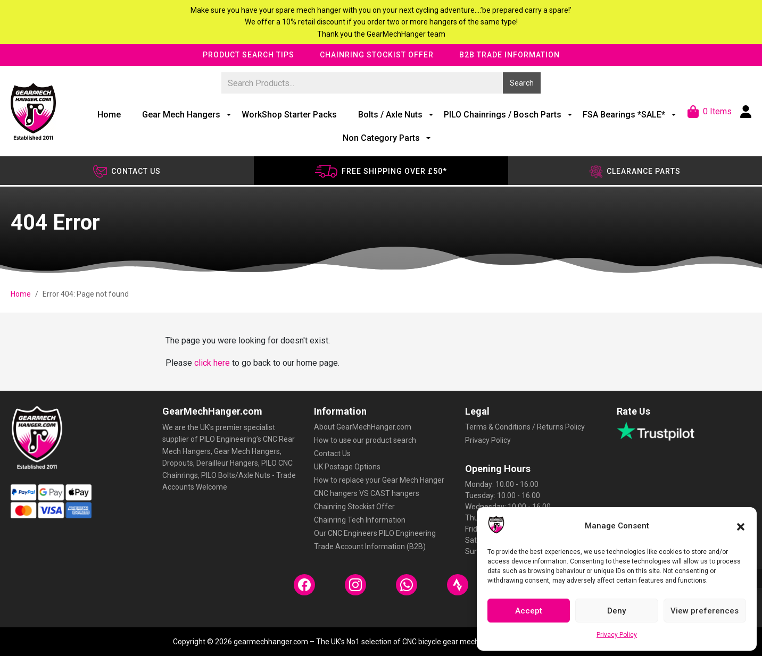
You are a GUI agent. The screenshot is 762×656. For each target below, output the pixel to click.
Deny (616, 611)
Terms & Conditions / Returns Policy (525, 427)
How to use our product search (365, 440)
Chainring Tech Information (359, 520)
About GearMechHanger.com (362, 427)
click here (212, 363)
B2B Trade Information (509, 55)
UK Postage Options (347, 466)
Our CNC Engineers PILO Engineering (375, 533)
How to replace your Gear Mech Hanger (379, 480)
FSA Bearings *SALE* (624, 115)
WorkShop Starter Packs (289, 115)
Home (109, 115)
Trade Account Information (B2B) (370, 546)
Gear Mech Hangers (181, 115)
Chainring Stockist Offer (377, 55)
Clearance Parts (635, 171)
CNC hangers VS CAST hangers (366, 493)
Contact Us (332, 453)
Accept (528, 611)
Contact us (127, 171)
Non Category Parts (381, 138)
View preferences (704, 611)
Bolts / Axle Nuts (390, 115)
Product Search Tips (248, 55)
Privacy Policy (617, 634)
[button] (740, 525)
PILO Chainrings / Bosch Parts (502, 115)
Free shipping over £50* (380, 171)
